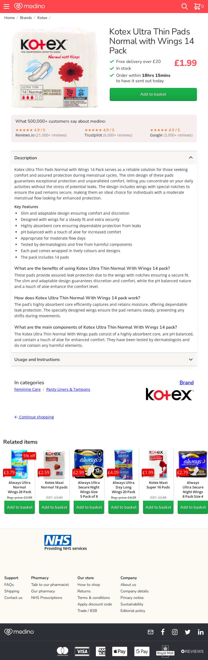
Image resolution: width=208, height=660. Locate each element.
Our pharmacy (43, 591)
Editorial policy (133, 610)
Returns (84, 591)
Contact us (13, 597)
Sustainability (132, 604)
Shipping (11, 591)
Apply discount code (94, 604)
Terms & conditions (93, 597)
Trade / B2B (87, 610)
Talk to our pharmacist (50, 584)
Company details (135, 591)
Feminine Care (27, 389)
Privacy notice (132, 597)
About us (128, 584)
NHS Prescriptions (46, 597)
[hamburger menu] (6, 6)
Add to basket (153, 94)
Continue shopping (34, 417)
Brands (26, 17)
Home (9, 17)
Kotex (42, 17)
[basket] (199, 6)
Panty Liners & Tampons (68, 389)
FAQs (9, 584)
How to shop (88, 584)
